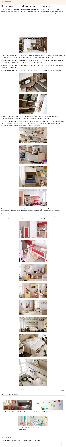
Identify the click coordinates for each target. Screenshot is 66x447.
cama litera (46, 116)
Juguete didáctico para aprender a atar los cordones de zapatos (50, 389)
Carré (20, 55)
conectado (18, 441)
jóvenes (42, 11)
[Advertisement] (33, 26)
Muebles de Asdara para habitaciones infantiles (13, 390)
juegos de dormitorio (25, 209)
